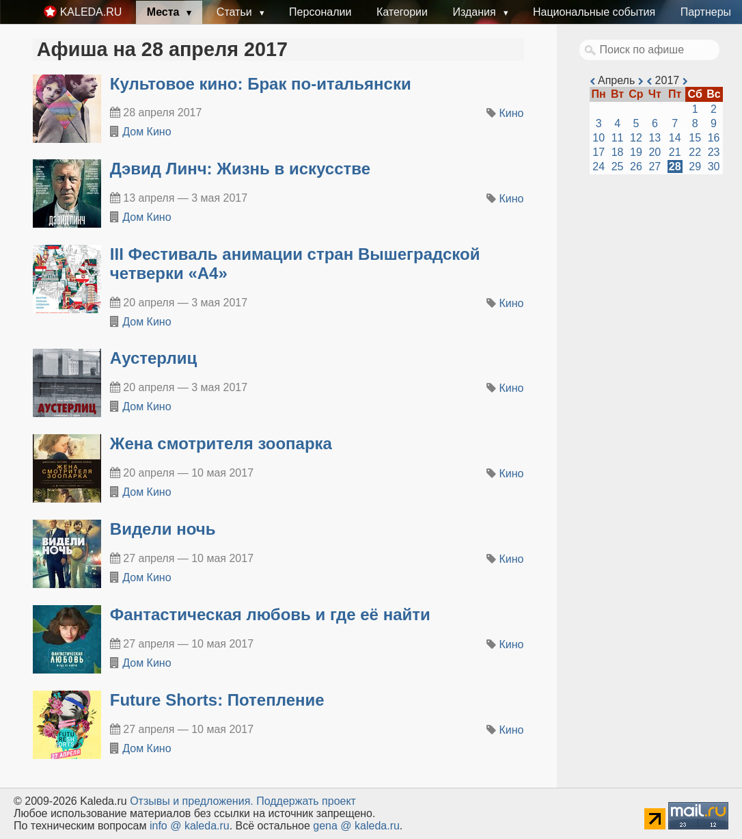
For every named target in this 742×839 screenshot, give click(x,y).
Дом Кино (146, 131)
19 (636, 152)
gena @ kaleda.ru (356, 825)
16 (714, 138)
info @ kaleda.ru (190, 825)
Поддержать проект (306, 801)
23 (714, 152)
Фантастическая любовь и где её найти (270, 614)
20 (654, 152)
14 (675, 138)
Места (164, 12)
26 (636, 166)
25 (618, 166)
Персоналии (320, 12)
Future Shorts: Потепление (217, 700)
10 (598, 138)
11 (618, 138)
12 (636, 138)
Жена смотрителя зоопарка (221, 443)
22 (695, 152)
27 (654, 166)
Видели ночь (163, 529)
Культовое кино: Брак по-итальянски (260, 84)
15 (695, 138)
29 (695, 166)
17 (598, 152)
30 (714, 166)
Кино (511, 113)
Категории (402, 12)
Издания (475, 12)
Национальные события (594, 12)
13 (654, 138)
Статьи (236, 12)
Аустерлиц (153, 358)
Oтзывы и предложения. (191, 801)
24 (598, 166)
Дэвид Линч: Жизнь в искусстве (240, 168)
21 (675, 152)
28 (675, 166)
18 (618, 152)
